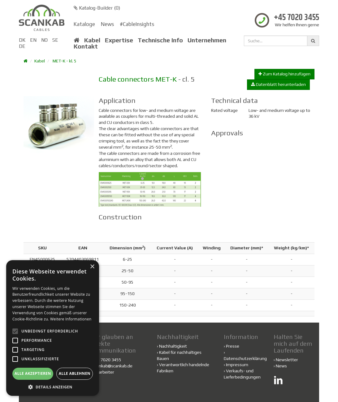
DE (22, 46)
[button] (52, 387)
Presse (232, 346)
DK (22, 40)
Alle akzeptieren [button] (33, 373)
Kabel (92, 40)
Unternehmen (207, 40)
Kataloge (84, 24)
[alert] (52, 328)
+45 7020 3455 (296, 18)
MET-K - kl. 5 (64, 60)
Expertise (119, 40)
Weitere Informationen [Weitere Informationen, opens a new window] (71, 319)
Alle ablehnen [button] (74, 373)
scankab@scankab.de (112, 365)
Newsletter (287, 359)
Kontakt (86, 46)
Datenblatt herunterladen (278, 84)
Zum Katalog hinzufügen (284, 73)
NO (44, 40)
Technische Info (160, 40)
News (107, 24)
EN (33, 40)
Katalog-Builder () (97, 8)
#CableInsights (137, 24)
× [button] (92, 266)
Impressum (237, 364)
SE (55, 40)
